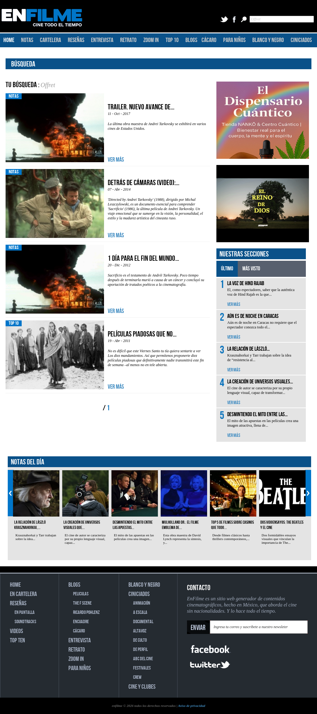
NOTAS (27, 40)
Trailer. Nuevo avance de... (141, 107)
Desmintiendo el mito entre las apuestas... (133, 525)
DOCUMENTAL (143, 622)
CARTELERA (50, 40)
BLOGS (191, 40)
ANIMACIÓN (141, 603)
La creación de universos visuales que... (81, 525)
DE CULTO (140, 640)
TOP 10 (172, 40)
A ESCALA (140, 612)
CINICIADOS (301, 40)
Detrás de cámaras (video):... (143, 182)
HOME (8, 40)
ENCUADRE (81, 622)
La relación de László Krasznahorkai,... (30, 525)
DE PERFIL (140, 650)
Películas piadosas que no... (142, 334)
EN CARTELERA (23, 594)
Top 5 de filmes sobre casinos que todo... (232, 525)
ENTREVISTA (102, 40)
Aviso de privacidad (191, 706)
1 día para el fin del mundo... (143, 258)
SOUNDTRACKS (25, 622)
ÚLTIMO (227, 268)
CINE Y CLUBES (141, 687)
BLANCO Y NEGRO (268, 40)
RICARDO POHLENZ (86, 612)
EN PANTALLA (25, 612)
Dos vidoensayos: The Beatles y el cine (281, 525)
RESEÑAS (76, 40)
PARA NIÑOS (234, 40)
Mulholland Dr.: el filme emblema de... (180, 525)
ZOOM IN (151, 40)
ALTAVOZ (139, 631)
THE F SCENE (82, 603)
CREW (137, 677)
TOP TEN (17, 640)
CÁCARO (209, 40)
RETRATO (128, 40)
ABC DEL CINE (143, 659)
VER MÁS (116, 159)
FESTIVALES (142, 668)
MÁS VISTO (251, 268)
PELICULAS (81, 594)
